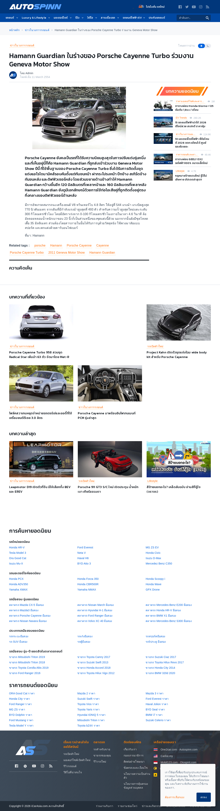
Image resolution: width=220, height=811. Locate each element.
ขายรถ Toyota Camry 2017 (93, 657)
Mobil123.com (169, 762)
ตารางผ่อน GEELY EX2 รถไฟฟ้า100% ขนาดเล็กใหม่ (191, 161)
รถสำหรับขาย (101, 749)
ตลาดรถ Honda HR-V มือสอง (163, 610)
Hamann (56, 245)
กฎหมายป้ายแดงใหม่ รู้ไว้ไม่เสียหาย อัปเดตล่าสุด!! (191, 178)
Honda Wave (153, 584)
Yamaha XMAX (18, 589)
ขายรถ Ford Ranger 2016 (25, 673)
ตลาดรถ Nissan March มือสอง (95, 604)
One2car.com (169, 749)
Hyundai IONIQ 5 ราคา (91, 714)
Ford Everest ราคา (157, 698)
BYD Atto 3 (84, 563)
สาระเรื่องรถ (110, 18)
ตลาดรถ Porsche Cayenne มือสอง (30, 615)
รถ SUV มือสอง (18, 641)
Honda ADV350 (18, 584)
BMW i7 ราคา (154, 714)
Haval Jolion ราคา (157, 704)
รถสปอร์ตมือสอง (155, 636)
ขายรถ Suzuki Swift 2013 (92, 662)
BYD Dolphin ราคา (20, 714)
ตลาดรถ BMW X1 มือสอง (161, 615)
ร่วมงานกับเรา (104, 806)
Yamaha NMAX (86, 589)
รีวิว (79, 18)
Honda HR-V (17, 547)
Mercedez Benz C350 (159, 563)
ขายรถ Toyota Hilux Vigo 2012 (95, 673)
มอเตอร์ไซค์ (63, 18)
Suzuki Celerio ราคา (158, 720)
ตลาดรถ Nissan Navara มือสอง (28, 621)
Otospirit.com (188, 762)
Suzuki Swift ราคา (88, 698)
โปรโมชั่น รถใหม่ (152, 6)
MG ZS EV (152, 547)
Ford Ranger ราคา (20, 704)
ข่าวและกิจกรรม (152, 806)
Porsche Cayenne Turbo (27, 252)
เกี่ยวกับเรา (130, 749)
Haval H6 (83, 558)
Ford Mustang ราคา (21, 720)
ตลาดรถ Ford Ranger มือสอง (94, 615)
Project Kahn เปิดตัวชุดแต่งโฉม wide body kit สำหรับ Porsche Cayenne (177, 354)
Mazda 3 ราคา (154, 693)
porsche (39, 245)
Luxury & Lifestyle (36, 18)
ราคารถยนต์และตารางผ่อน (187, 154)
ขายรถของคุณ (102, 755)
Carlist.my (167, 756)
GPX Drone (153, 589)
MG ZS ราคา (17, 709)
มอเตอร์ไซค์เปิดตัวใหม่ (76, 760)
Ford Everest (85, 547)
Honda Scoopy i (155, 578)
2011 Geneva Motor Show (66, 252)
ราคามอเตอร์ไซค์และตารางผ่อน (190, 101)
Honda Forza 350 (88, 578)
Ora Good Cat (17, 558)
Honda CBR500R (88, 584)
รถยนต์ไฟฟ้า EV (134, 18)
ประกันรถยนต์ (157, 18)
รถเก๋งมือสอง (85, 636)
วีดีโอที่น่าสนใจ (72, 772)
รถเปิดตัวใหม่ (155, 346)
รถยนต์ (12, 18)
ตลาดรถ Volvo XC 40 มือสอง (94, 621)
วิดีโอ (92, 18)
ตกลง (204, 797)
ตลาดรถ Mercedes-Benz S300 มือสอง (169, 621)
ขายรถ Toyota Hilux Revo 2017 (165, 662)
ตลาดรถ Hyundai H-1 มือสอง (94, 610)
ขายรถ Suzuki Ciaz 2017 (161, 657)
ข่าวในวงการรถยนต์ (22, 45)
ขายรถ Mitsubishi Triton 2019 (27, 657)
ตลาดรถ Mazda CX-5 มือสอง (26, 604)
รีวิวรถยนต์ (70, 766)
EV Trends (181, 117)
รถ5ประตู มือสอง (156, 641)
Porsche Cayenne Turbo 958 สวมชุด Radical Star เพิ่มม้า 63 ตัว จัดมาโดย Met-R (39, 354)
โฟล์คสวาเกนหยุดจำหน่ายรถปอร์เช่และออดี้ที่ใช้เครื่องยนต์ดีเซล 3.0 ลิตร (40, 415)
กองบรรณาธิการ (134, 755)
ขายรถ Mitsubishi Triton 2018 (27, 662)
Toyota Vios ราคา (88, 704)
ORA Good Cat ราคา (22, 693)
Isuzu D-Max (153, 558)
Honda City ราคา (19, 698)
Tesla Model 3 (17, 552)
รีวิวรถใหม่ (99, 761)
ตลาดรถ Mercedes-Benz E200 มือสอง (169, 604)
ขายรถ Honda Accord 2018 (93, 667)
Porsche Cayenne (79, 245)
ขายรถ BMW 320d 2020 (160, 673)
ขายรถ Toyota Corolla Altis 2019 (29, 667)
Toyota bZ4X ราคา (88, 725)
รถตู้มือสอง (83, 641)
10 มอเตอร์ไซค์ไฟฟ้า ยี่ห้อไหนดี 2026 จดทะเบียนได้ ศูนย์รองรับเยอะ (192, 143)
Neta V (81, 552)
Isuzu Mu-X (16, 563)
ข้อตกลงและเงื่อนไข (136, 767)
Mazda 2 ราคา (86, 693)
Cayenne (102, 245)
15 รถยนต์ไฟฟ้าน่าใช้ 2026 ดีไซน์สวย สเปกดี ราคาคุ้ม (190, 124)
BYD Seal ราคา (155, 709)
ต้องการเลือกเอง (174, 797)
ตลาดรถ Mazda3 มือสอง (23, 610)
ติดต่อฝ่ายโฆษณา (134, 761)
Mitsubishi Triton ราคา (91, 720)
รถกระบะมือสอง (18, 636)
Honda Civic (153, 552)
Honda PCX (16, 578)
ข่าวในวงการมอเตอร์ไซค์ (186, 134)
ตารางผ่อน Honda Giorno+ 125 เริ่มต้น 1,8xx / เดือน (194, 108)
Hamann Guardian (102, 252)
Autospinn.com (188, 749)
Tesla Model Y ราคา (21, 725)
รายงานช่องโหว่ (127, 806)
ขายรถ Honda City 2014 (160, 667)
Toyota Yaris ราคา (88, 709)
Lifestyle (180, 171)
